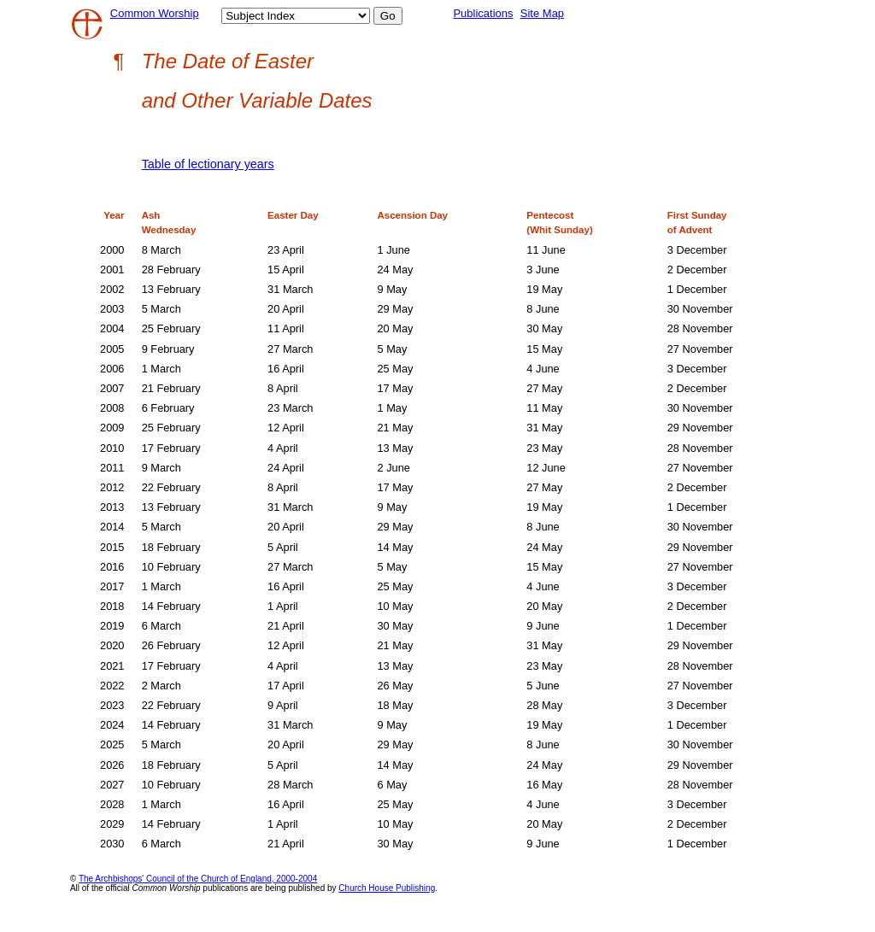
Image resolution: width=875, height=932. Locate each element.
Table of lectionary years (208, 164)
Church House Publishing (386, 888)
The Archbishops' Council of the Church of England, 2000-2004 (198, 878)
